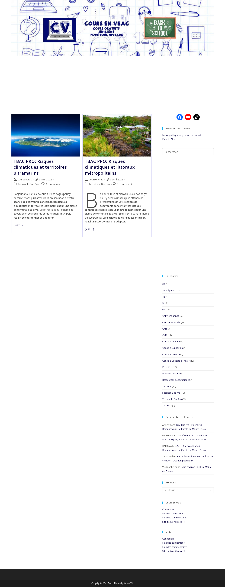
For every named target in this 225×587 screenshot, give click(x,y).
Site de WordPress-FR (173, 521)
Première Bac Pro (171, 373)
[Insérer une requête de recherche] (188, 151)
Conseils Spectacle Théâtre (176, 360)
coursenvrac (25, 179)
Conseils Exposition (172, 347)
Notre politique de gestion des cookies (182, 135)
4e (163, 296)
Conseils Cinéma (171, 341)
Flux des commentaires (174, 517)
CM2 (164, 335)
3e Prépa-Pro (169, 290)
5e (163, 303)
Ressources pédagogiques (176, 379)
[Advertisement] (112, 80)
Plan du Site (168, 139)
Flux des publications (173, 513)
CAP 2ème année (171, 322)
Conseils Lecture (171, 354)
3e (163, 283)
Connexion (168, 509)
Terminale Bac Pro (28, 184)
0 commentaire (54, 184)
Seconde (166, 386)
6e (163, 309)
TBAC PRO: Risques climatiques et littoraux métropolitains (110, 167)
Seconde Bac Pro (171, 392)
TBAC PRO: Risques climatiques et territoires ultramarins (40, 167)
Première (167, 367)
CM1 (164, 328)
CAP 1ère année (170, 315)
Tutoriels (167, 405)
